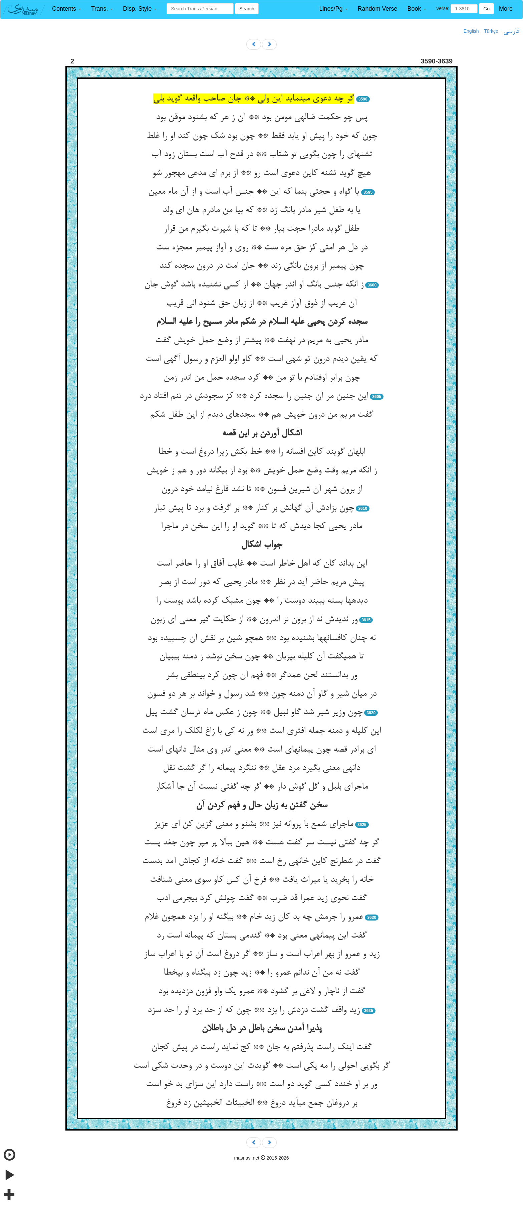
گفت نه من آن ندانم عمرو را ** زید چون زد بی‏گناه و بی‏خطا (261, 973)
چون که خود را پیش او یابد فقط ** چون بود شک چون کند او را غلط (261, 136)
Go (486, 8)
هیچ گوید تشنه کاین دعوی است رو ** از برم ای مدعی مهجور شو (261, 173)
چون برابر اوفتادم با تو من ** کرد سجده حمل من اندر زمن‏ (262, 378)
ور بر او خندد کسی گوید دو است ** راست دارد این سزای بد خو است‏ (261, 1084)
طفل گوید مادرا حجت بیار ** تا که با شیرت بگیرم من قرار (261, 229)
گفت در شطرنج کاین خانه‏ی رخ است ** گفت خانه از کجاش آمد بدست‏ (261, 861)
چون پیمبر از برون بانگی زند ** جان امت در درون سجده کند (261, 266)
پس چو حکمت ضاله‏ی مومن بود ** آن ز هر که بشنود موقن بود (261, 117)
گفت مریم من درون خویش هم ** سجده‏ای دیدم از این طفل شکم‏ (261, 415)
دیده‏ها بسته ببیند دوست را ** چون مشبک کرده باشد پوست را (261, 601)
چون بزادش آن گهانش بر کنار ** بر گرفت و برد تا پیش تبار (254, 508)
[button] (66, 8)
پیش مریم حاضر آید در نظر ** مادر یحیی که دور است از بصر (261, 582)
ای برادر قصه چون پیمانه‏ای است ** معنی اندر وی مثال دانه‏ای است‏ (261, 750)
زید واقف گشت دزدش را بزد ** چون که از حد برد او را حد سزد (254, 1010)
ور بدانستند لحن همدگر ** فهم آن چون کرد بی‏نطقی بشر (261, 675)
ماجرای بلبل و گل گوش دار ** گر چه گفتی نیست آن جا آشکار (261, 787)
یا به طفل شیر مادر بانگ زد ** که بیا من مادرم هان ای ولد (261, 210)
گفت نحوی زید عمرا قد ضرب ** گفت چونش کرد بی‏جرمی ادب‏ (262, 898)
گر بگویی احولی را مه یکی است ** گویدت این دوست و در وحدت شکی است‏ (262, 1066)
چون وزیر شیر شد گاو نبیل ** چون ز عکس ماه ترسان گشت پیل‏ (253, 712)
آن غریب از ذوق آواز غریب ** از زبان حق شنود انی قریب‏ (261, 303)
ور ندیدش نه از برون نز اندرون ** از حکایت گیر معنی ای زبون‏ (253, 619)
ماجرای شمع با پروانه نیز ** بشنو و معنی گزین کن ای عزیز (253, 824)
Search (246, 8)
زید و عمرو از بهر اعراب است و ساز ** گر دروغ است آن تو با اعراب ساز (261, 954)
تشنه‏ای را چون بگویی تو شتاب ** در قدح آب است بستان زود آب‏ (261, 154)
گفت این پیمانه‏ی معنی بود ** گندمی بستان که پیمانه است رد (261, 936)
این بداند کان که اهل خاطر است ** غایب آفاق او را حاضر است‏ (262, 564)
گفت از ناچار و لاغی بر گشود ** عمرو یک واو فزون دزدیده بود (261, 991)
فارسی (511, 31)
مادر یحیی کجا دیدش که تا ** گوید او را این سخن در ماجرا (261, 526)
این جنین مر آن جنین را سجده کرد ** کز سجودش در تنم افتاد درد (254, 396)
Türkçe (491, 31)
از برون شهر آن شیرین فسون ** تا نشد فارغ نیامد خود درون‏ (261, 489)
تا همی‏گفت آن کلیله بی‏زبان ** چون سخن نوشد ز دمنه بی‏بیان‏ (261, 656)
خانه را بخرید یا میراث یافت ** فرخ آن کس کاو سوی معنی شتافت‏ (261, 880)
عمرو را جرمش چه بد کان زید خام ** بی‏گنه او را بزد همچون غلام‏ (254, 917)
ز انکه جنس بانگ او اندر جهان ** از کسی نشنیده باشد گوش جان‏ (253, 284)
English (471, 31)
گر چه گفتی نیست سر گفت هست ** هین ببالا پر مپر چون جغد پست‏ (261, 842)
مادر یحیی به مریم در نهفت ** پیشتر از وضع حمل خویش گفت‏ (261, 340)
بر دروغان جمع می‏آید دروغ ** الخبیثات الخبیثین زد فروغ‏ (261, 1103)
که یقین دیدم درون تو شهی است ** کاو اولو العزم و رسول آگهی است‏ (261, 359)
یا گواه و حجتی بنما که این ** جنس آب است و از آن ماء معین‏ (253, 192)
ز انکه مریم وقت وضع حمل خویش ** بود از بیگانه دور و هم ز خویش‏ (262, 470)
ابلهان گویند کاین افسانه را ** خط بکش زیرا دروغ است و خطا (261, 452)
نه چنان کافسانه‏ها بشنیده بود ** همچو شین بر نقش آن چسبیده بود (261, 638)
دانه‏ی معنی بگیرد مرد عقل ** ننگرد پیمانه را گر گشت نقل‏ (261, 768)
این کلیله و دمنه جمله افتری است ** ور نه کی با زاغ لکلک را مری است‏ (261, 731)
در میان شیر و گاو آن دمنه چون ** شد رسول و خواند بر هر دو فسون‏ (261, 694)
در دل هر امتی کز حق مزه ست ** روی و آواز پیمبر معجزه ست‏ (261, 247)
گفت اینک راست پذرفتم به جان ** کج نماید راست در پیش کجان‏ (261, 1047)
